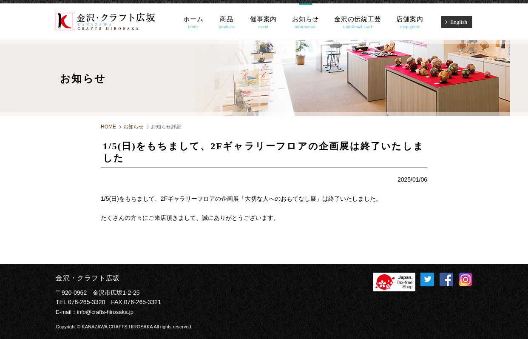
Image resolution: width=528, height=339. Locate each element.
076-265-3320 (86, 302)
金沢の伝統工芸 (357, 22)
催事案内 (263, 22)
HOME (108, 127)
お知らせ (305, 22)
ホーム (193, 22)
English (458, 22)
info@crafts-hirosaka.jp (105, 312)
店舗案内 (409, 22)
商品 (227, 22)
